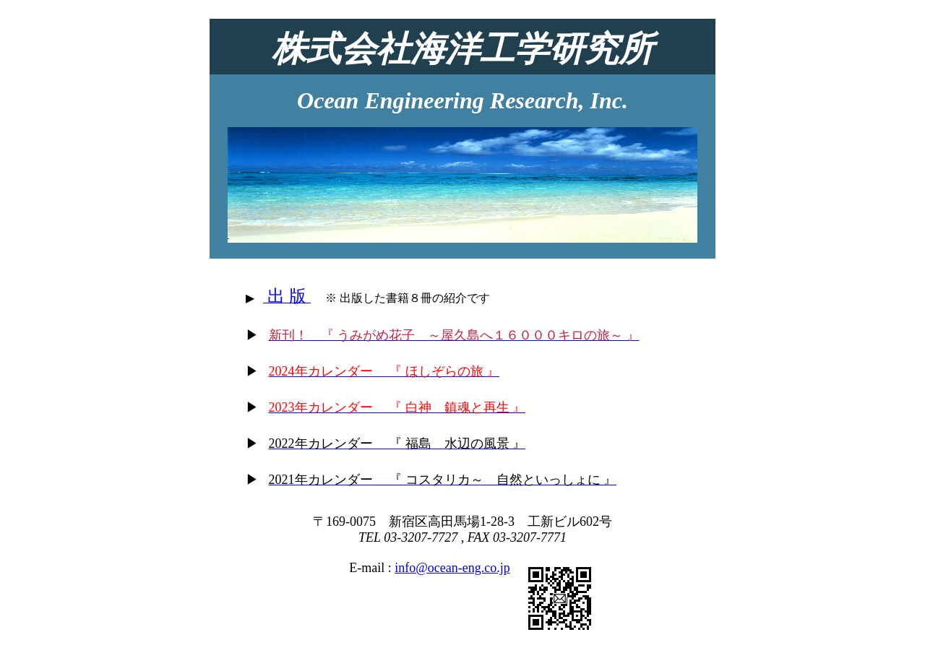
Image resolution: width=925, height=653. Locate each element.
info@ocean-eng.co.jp (452, 568)
